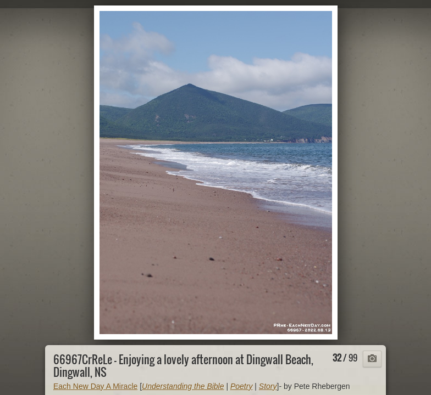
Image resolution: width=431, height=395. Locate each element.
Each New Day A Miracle (95, 386)
